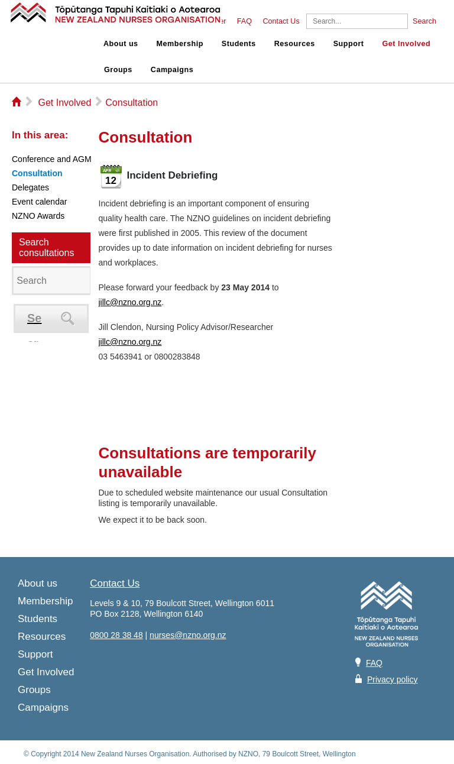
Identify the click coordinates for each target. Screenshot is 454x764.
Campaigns (172, 70)
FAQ (244, 21)
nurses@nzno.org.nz (188, 635)
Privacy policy (392, 679)
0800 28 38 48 (116, 635)
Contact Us (280, 21)
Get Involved (406, 44)
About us (120, 44)
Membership (180, 44)
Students (239, 44)
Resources (294, 44)
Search (424, 21)
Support (348, 44)
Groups (118, 70)
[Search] (357, 21)
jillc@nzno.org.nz (130, 302)
